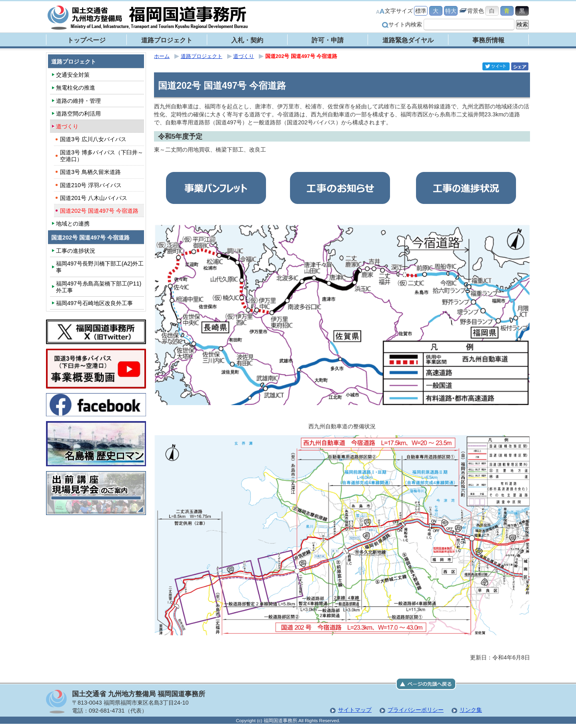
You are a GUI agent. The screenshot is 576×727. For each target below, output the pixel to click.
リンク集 (471, 710)
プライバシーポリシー (416, 710)
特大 (450, 11)
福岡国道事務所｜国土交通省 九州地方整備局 (148, 17)
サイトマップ (355, 710)
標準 (420, 11)
